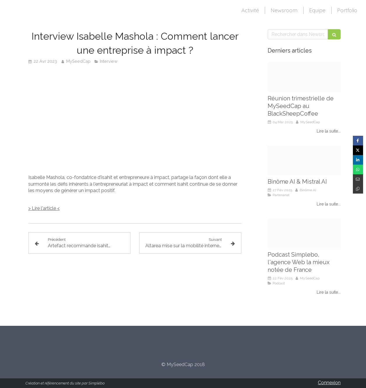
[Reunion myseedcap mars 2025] (304, 77)
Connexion (329, 382)
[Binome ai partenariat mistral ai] (304, 160)
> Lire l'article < (44, 208)
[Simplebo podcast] (304, 233)
